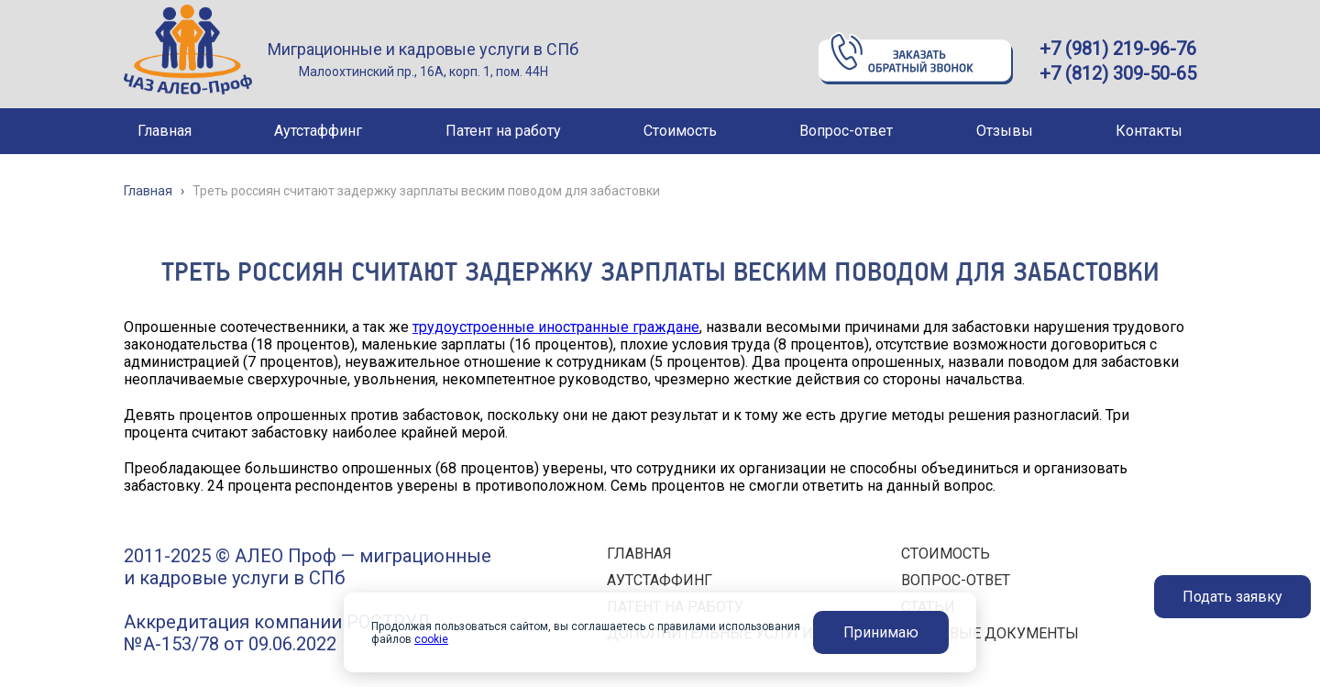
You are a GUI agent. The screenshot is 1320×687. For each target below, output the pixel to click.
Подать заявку (1232, 596)
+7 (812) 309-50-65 (1118, 73)
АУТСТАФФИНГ (659, 580)
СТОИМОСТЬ (945, 553)
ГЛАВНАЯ (639, 553)
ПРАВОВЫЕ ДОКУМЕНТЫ (990, 633)
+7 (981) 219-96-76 (1118, 49)
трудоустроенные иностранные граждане (555, 327)
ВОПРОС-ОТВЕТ (955, 580)
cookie (431, 639)
